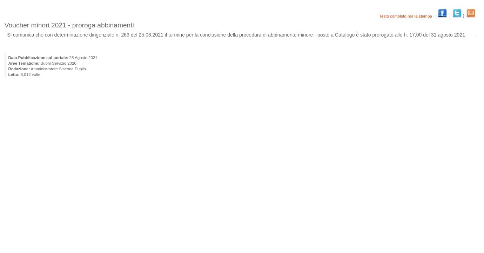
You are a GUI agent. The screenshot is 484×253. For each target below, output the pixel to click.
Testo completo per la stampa (406, 16)
